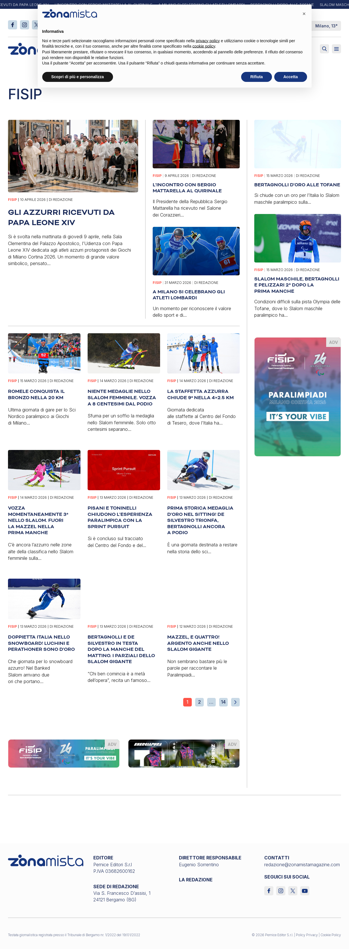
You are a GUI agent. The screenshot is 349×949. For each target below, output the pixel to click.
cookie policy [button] (203, 46)
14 (223, 702)
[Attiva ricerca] (324, 48)
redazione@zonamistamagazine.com (302, 864)
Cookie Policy (330, 935)
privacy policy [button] (208, 41)
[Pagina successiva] (235, 702)
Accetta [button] (290, 76)
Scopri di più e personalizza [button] (77, 76)
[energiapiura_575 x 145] (183, 753)
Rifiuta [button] (256, 76)
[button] (304, 13)
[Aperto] (336, 48)
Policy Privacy (307, 935)
